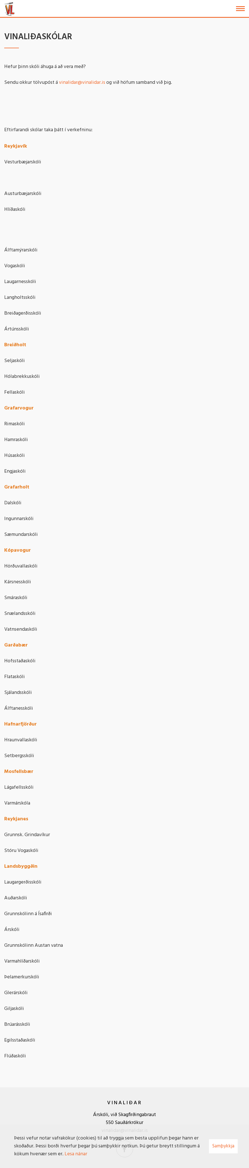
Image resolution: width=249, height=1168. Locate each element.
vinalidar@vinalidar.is (82, 82)
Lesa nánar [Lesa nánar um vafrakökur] (76, 1154)
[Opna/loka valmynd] (240, 8)
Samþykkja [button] (223, 1146)
